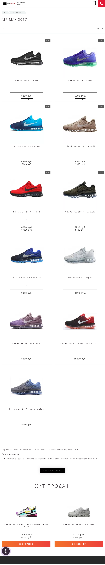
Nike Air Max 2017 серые (80, 277)
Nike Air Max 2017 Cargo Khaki (80, 146)
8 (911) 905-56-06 (101, 3)
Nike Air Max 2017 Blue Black (26, 277)
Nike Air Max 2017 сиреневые (26, 343)
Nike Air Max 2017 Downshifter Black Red (80, 343)
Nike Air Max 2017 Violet (80, 80)
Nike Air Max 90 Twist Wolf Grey (78, 524)
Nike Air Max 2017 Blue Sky (26, 146)
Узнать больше (52, 470)
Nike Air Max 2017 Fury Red (26, 212)
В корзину (26, 544)
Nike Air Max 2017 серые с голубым (26, 409)
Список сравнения (10, 29)
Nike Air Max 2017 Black (26, 80)
